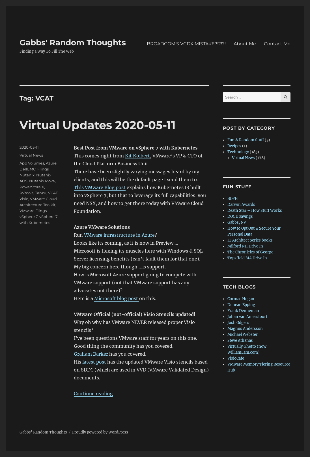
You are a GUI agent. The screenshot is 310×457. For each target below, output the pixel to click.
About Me (245, 43)
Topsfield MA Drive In (247, 258)
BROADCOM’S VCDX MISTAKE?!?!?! (186, 43)
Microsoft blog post (116, 298)
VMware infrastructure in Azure (119, 235)
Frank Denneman (243, 310)
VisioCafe (235, 358)
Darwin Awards (241, 204)
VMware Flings (33, 210)
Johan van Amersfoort (247, 316)
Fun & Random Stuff (245, 140)
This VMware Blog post (100, 187)
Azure (51, 163)
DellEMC (28, 169)
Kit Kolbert (137, 156)
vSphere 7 (29, 216)
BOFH (232, 198)
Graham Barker (91, 354)
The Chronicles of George (250, 252)
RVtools (26, 193)
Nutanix (27, 175)
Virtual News (31, 155)
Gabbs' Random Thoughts (73, 42)
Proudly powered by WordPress (100, 432)
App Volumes (32, 163)
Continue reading (93, 393)
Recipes (234, 146)
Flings (43, 169)
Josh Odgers (238, 322)
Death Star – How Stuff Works (254, 210)
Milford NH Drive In (245, 246)
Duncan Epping (241, 304)
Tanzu (40, 193)
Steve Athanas (240, 340)
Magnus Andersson (245, 328)
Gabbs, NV (236, 222)
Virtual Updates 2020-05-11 (98, 125)
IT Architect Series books (250, 240)
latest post (94, 362)
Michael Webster (242, 334)
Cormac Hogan (240, 298)
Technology (238, 152)
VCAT (53, 193)
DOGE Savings (240, 216)
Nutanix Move (42, 181)
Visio (24, 199)
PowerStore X (32, 187)
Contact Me (277, 43)
